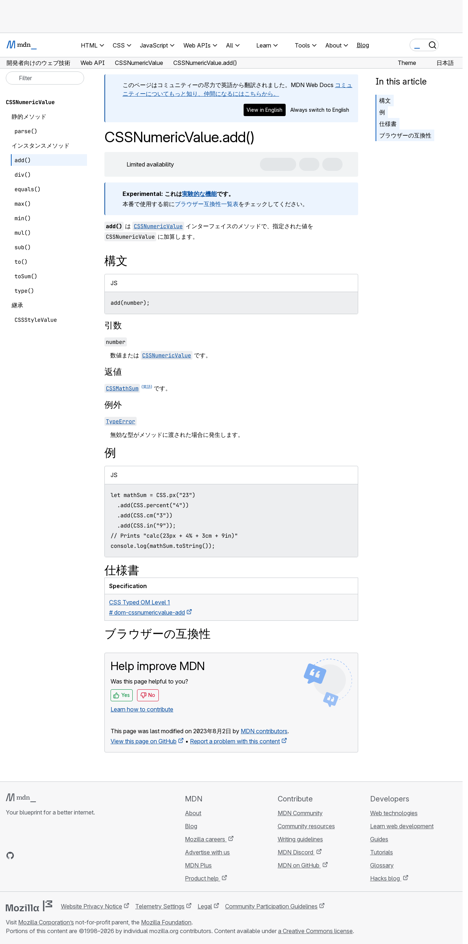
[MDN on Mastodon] (49, 855)
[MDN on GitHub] (10, 855)
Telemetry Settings (160, 906)
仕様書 (388, 123)
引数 (113, 325)
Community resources (306, 826)
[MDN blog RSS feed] (62, 855)
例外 (113, 404)
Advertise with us (207, 852)
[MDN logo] (21, 797)
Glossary (382, 865)
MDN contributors (264, 731)
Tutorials (381, 852)
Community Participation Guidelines (271, 906)
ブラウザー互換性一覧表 (207, 204)
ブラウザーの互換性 (405, 135)
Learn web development (402, 826)
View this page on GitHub (144, 741)
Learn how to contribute (142, 709)
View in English (264, 110)
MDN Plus (198, 865)
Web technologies (394, 813)
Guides (379, 839)
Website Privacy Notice (91, 906)
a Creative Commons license (315, 931)
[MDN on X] (36, 855)
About (193, 813)
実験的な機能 (199, 193)
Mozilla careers (206, 839)
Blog (363, 45)
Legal (205, 906)
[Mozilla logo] (29, 905)
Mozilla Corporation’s (46, 922)
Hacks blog (385, 878)
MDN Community (300, 813)
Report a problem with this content (235, 741)
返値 (113, 371)
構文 (385, 100)
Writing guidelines (300, 839)
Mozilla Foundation (166, 922)
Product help (202, 878)
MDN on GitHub (299, 865)
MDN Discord (296, 852)
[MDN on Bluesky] (23, 855)
